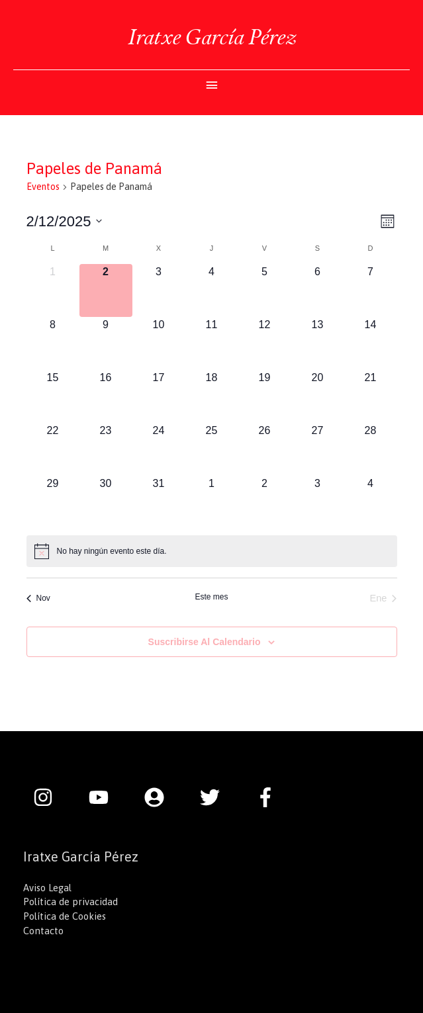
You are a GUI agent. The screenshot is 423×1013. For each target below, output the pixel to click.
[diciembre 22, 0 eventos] (52, 449)
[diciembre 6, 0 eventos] (317, 290)
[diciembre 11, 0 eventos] (211, 343)
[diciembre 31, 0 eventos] (158, 502)
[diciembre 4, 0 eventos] (211, 290)
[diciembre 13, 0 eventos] (317, 343)
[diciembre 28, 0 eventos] (370, 449)
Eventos (43, 186)
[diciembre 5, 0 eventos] (264, 290)
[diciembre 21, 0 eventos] (370, 396)
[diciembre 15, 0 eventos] (52, 396)
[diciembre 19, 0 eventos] (264, 396)
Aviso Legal (47, 887)
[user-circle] (160, 797)
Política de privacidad (70, 901)
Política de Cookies (64, 916)
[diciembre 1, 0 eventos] (52, 290)
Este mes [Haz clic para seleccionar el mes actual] (211, 596)
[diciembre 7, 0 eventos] (370, 290)
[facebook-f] (269, 797)
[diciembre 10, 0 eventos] (158, 343)
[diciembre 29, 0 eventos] (52, 502)
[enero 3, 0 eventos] (317, 502)
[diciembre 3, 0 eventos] (158, 290)
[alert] (211, 551)
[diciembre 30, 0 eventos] (105, 502)
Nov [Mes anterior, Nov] (38, 598)
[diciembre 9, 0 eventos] (105, 343)
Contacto (43, 930)
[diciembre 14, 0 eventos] (370, 343)
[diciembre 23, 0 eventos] (105, 449)
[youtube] (105, 797)
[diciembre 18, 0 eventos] (211, 396)
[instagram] (49, 797)
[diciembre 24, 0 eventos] (158, 449)
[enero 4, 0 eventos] (370, 502)
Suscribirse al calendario (204, 642)
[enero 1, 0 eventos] (211, 502)
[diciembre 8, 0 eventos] (52, 343)
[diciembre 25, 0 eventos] (211, 449)
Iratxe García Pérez (212, 37)
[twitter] (216, 797)
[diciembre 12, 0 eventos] (264, 343)
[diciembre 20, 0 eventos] (317, 396)
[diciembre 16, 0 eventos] (105, 396)
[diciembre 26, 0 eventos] (264, 449)
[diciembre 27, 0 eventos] (317, 449)
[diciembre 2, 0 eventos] (105, 290)
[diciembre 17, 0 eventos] (158, 396)
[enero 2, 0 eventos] (264, 502)
